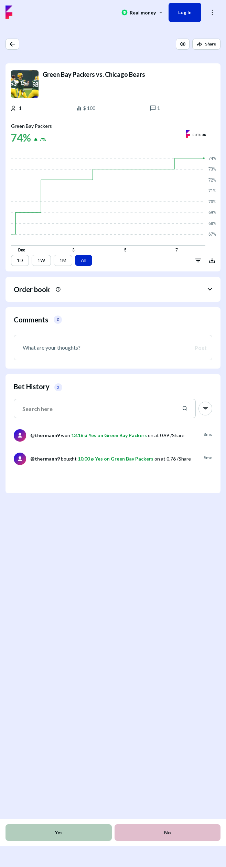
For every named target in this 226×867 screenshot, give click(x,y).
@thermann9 (45, 435)
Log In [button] (185, 12)
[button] (12, 44)
